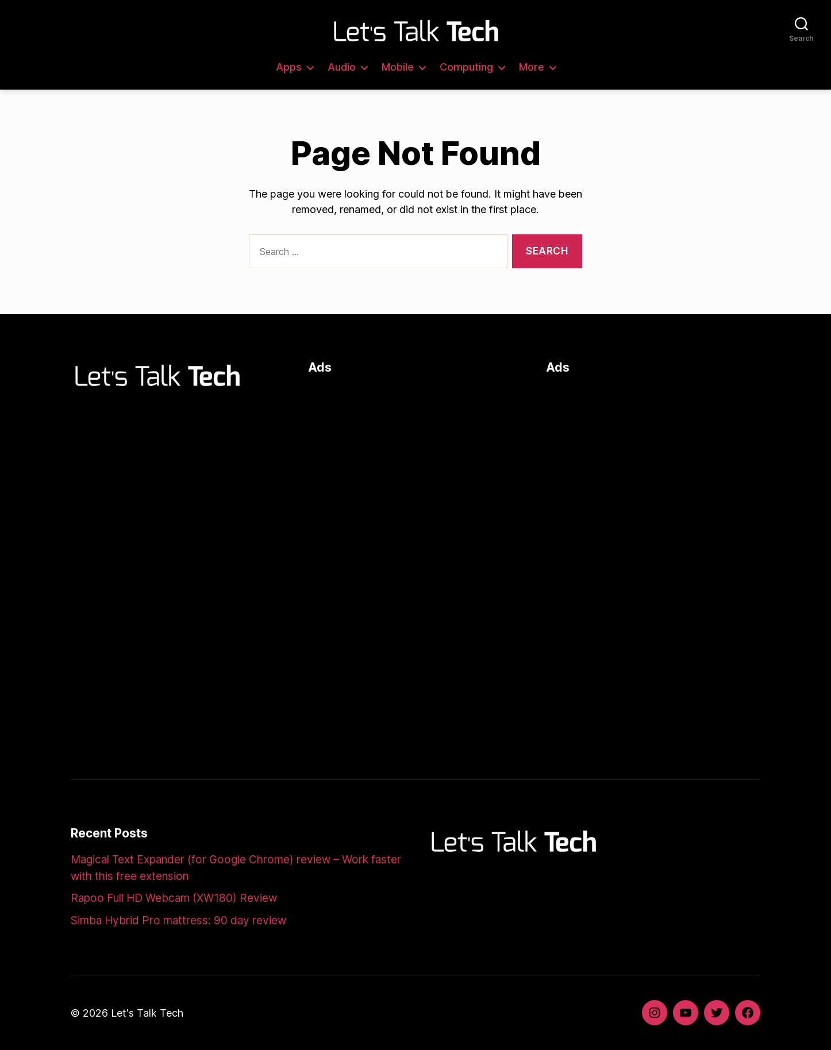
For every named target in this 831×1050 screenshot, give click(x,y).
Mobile (398, 67)
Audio (342, 67)
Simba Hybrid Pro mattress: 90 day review (178, 920)
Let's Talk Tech (147, 1013)
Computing (466, 67)
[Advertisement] (415, 466)
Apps (289, 67)
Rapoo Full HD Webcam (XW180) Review (174, 898)
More (531, 67)
